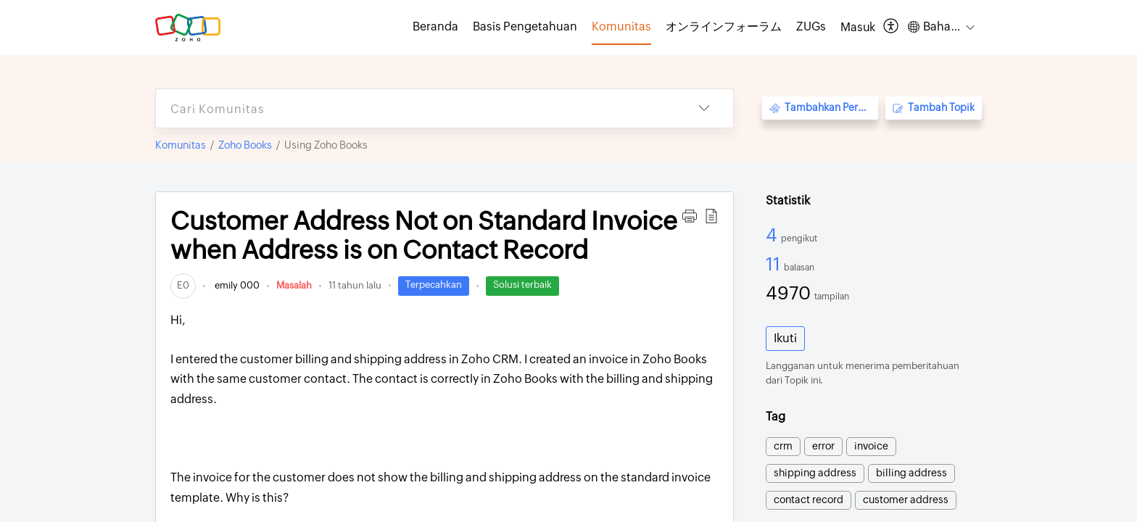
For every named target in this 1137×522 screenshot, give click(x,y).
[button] (891, 27)
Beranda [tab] (435, 26)
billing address (911, 472)
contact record (808, 499)
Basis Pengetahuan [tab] (525, 26)
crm (783, 446)
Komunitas (180, 145)
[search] (415, 108)
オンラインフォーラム (724, 26)
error (823, 446)
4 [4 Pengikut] (773, 235)
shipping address (815, 472)
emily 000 (236, 285)
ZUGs (811, 26)
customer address (905, 499)
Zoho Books (245, 145)
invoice (871, 446)
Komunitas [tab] (621, 26)
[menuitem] (857, 27)
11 (775, 264)
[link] (183, 285)
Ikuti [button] (785, 338)
